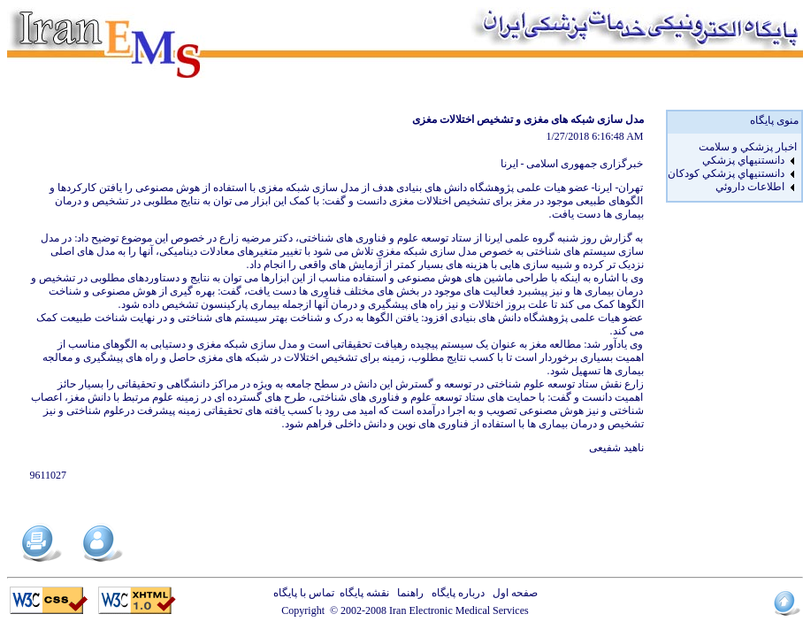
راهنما (407, 593)
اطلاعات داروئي (749, 186)
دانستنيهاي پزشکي (743, 160)
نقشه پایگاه (364, 593)
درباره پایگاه (455, 593)
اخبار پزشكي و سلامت (748, 147)
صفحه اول (512, 593)
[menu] (732, 167)
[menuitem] (732, 147)
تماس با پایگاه (306, 593)
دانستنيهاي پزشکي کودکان (726, 173)
